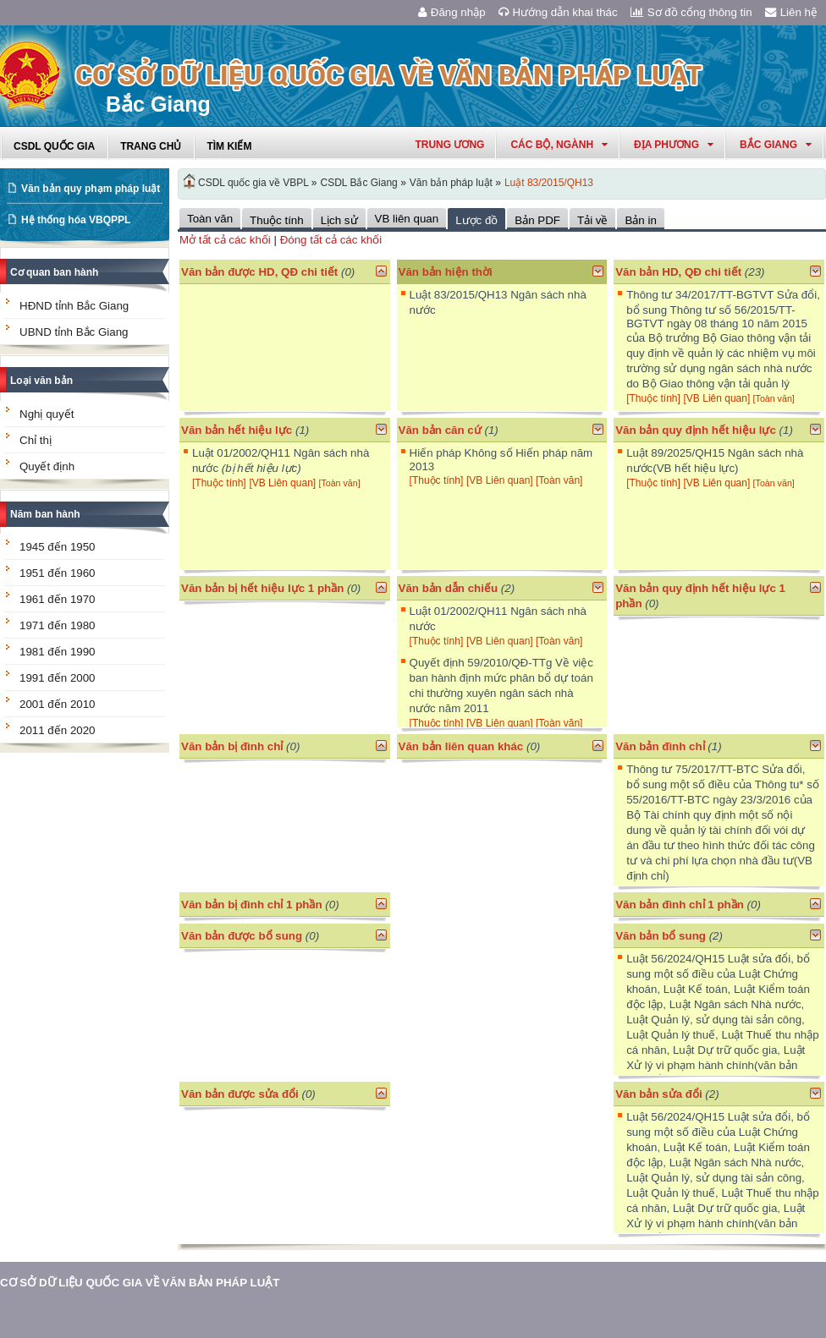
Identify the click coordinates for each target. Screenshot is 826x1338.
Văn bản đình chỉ (660, 746)
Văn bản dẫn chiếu (448, 588)
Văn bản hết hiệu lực (236, 430)
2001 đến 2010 (57, 704)
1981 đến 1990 (57, 651)
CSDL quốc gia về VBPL (253, 183)
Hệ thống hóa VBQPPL (75, 220)
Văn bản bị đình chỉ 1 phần (251, 904)
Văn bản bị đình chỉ (232, 746)
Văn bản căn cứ (440, 430)
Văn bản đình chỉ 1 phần (679, 904)
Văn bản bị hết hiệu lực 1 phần (262, 588)
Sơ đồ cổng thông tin (691, 12)
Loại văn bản (41, 381)
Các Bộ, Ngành (559, 145)
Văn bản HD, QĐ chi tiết (680, 272)
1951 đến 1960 (57, 573)
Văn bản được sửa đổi (240, 1094)
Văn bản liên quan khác (461, 746)
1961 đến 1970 (57, 599)
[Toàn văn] (774, 398)
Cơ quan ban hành (54, 272)
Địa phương (673, 145)
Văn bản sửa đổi (658, 1094)
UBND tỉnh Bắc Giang (74, 332)
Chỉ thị (35, 440)
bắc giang (776, 145)
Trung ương (449, 145)
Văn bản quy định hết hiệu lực (695, 430)
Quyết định (46, 466)
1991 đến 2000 (57, 678)
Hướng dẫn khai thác (558, 12)
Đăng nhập (452, 12)
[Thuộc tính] (653, 398)
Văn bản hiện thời (446, 272)
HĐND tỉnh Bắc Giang (74, 305)
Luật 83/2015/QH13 (548, 183)
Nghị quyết (46, 414)
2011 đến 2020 (57, 730)
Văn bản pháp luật (451, 183)
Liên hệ (791, 12)
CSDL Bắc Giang (359, 183)
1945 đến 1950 (57, 546)
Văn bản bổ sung (660, 935)
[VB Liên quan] (718, 398)
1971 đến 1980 (57, 625)
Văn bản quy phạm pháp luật (90, 189)
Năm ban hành (45, 514)
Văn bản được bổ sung (241, 935)
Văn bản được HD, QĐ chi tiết (259, 272)
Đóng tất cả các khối (331, 239)
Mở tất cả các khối (225, 239)
